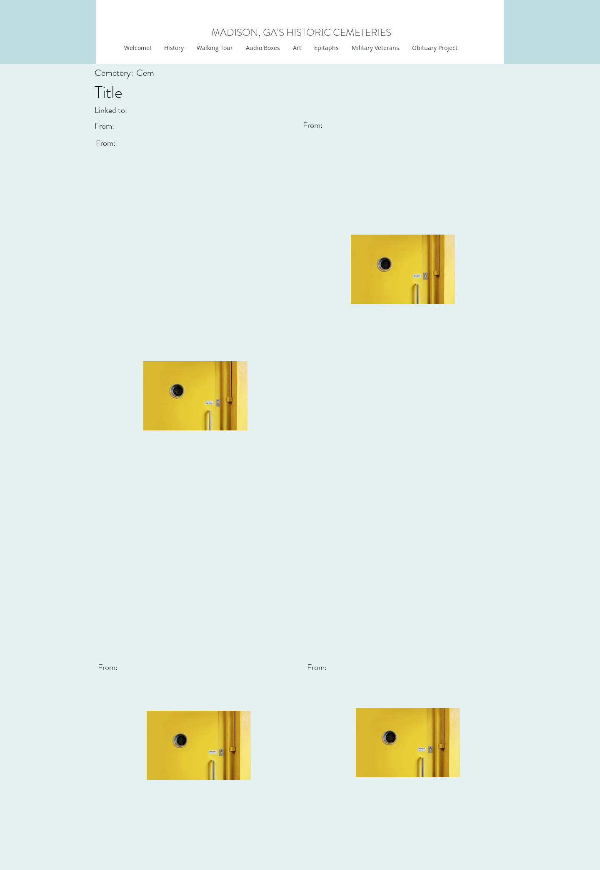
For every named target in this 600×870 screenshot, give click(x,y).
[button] (297, 48)
